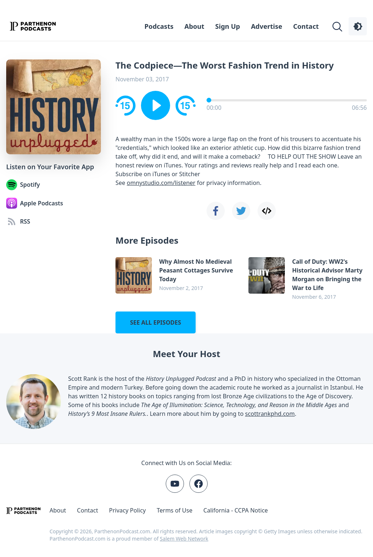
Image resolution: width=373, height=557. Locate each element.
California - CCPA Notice (235, 510)
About (194, 26)
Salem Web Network (184, 538)
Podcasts (159, 26)
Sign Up (227, 26)
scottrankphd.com (270, 414)
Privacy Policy (127, 510)
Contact (306, 26)
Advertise (266, 26)
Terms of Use (174, 510)
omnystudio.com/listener (161, 183)
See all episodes (155, 322)
